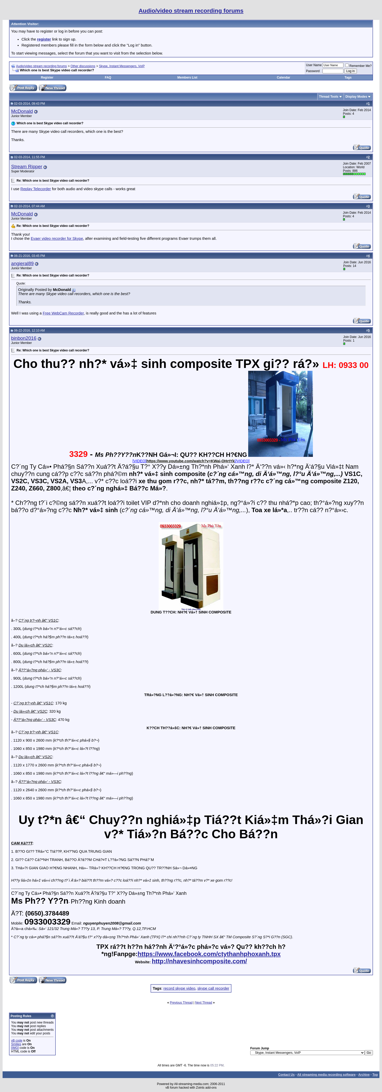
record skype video (179, 988)
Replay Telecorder (35, 189)
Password (313, 71)
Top (375, 1074)
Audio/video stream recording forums (41, 66)
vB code (16, 1040)
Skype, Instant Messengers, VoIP (122, 66)
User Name (314, 65)
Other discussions (83, 66)
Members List (187, 77)
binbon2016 (23, 338)
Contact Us (286, 1074)
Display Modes (356, 96)
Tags (347, 77)
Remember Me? (358, 66)
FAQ (108, 77)
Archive (364, 1074)
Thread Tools (328, 96)
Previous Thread (181, 1002)
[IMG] (15, 1048)
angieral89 (22, 263)
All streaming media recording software (326, 1074)
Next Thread (203, 1002)
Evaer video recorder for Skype (57, 238)
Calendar (283, 77)
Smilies (16, 1044)
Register (47, 77)
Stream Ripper (26, 166)
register (44, 39)
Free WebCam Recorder (63, 313)
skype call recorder (213, 988)
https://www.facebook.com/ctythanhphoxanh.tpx (209, 953)
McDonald (22, 111)
